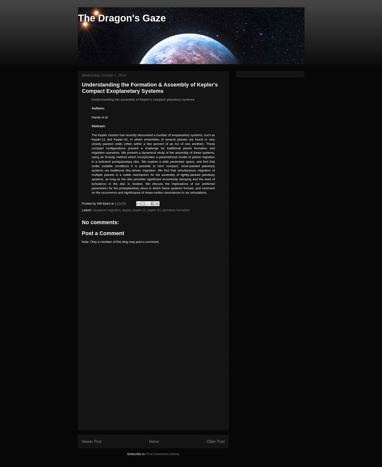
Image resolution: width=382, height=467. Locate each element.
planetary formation (176, 210)
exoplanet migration (107, 210)
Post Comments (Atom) (162, 454)
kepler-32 (154, 210)
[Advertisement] (153, 392)
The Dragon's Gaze (122, 18)
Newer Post (92, 441)
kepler (126, 210)
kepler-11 (139, 210)
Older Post (216, 441)
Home (154, 441)
